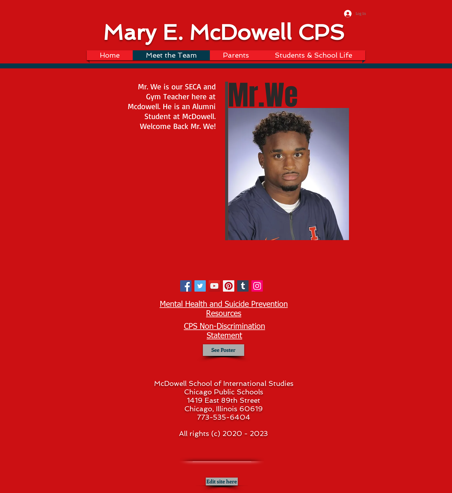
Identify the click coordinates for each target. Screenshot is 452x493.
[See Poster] (223, 350)
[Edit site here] (222, 481)
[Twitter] (200, 286)
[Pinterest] (228, 286)
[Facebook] (186, 286)
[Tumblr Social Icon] (243, 286)
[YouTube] (214, 286)
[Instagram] (257, 286)
